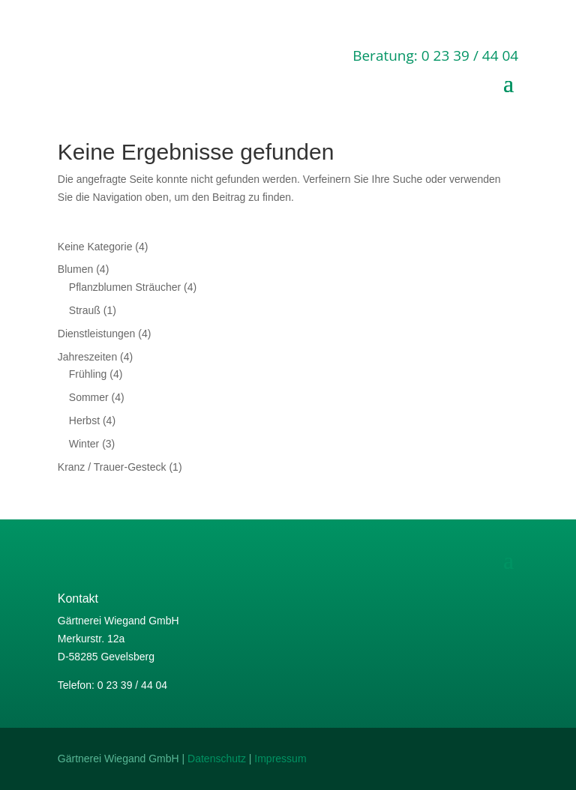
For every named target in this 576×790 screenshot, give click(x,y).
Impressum (280, 759)
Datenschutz (217, 759)
